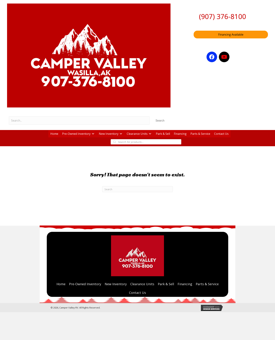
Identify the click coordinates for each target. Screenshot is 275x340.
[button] (160, 120)
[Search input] (79, 120)
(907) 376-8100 (222, 16)
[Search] (137, 189)
